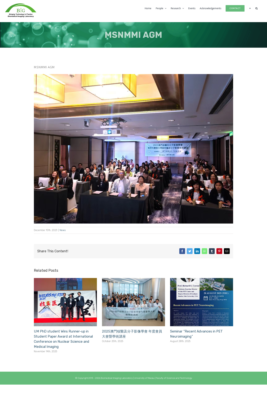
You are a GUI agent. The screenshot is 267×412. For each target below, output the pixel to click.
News (63, 230)
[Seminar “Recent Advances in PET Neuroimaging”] (201, 302)
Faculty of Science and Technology (174, 378)
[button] (256, 8)
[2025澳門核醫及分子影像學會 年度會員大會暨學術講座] (133, 302)
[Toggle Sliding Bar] (250, 8)
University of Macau (144, 378)
